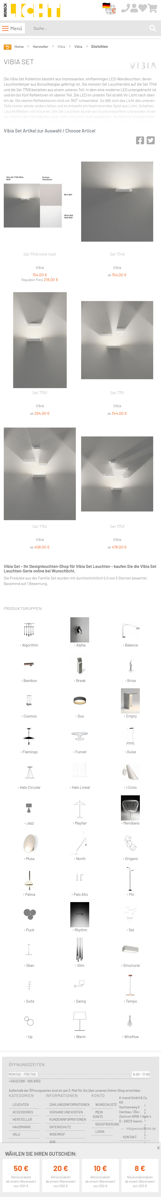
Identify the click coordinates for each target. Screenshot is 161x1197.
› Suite (29, 988)
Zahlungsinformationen (67, 1105)
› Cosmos (29, 703)
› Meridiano (130, 810)
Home (19, 46)
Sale (16, 1134)
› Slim (79, 953)
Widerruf (57, 1134)
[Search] (152, 28)
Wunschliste (104, 1105)
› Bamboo (29, 668)
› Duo (79, 703)
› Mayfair (79, 810)
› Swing (79, 988)
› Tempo (130, 988)
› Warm (79, 1024)
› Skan (29, 953)
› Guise (130, 739)
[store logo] (32, 10)
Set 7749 (117, 254)
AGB (52, 1142)
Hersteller (41, 46)
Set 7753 (117, 526)
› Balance (130, 632)
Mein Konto (98, 1114)
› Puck (29, 917)
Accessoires (23, 1112)
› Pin (130, 882)
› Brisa (130, 668)
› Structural (130, 953)
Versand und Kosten (66, 1112)
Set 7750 (40, 392)
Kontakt (130, 1137)
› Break (79, 668)
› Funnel (79, 739)
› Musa (29, 846)
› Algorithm (29, 632)
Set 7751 (117, 392)
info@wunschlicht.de (141, 1128)
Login (99, 1132)
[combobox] (90, 28)
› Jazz (29, 810)
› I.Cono (130, 775)
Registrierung (104, 1124)
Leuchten (21, 1105)
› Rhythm (79, 917)
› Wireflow (130, 1024)
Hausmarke (22, 1127)
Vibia (78, 46)
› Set (130, 917)
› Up (29, 1024)
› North (79, 846)
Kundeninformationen (67, 1119)
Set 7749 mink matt (39, 254)
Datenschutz (60, 1127)
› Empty (130, 703)
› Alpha (79, 632)
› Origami (130, 846)
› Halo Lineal (80, 775)
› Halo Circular (29, 775)
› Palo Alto (79, 882)
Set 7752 (40, 526)
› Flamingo (29, 739)
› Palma (29, 882)
